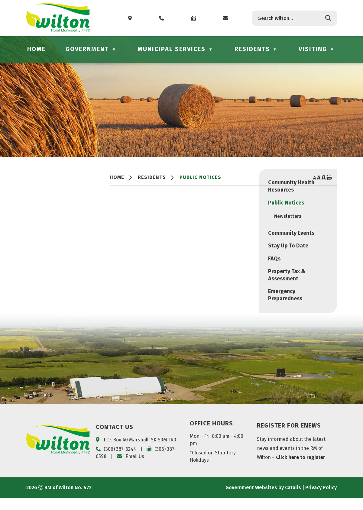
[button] (328, 18)
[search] (290, 18)
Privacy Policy (321, 499)
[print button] (329, 178)
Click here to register (300, 469)
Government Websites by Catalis (263, 499)
